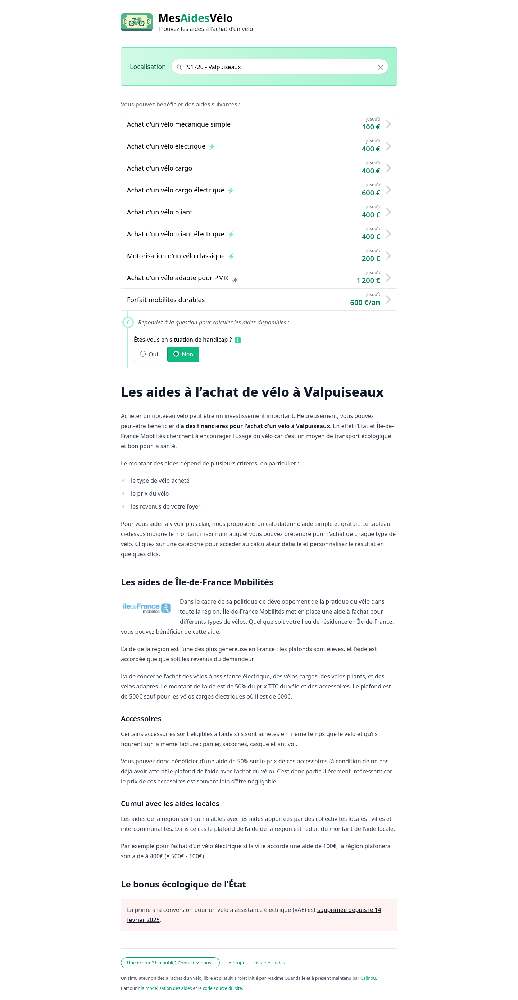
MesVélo (195, 18)
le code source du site (220, 988)
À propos (238, 962)
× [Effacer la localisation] (381, 67)
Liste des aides (269, 962)
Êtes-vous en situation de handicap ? (183, 340)
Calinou (368, 978)
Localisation (148, 66)
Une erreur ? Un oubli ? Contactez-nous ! (170, 962)
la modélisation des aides (166, 988)
